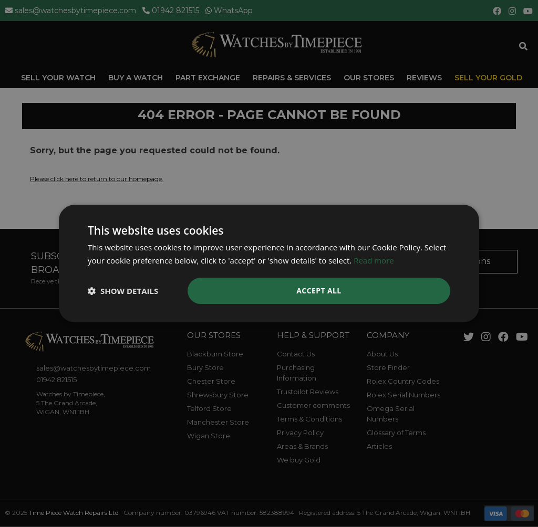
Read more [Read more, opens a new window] (374, 260)
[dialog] (269, 263)
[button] (123, 291)
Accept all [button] (318, 291)
